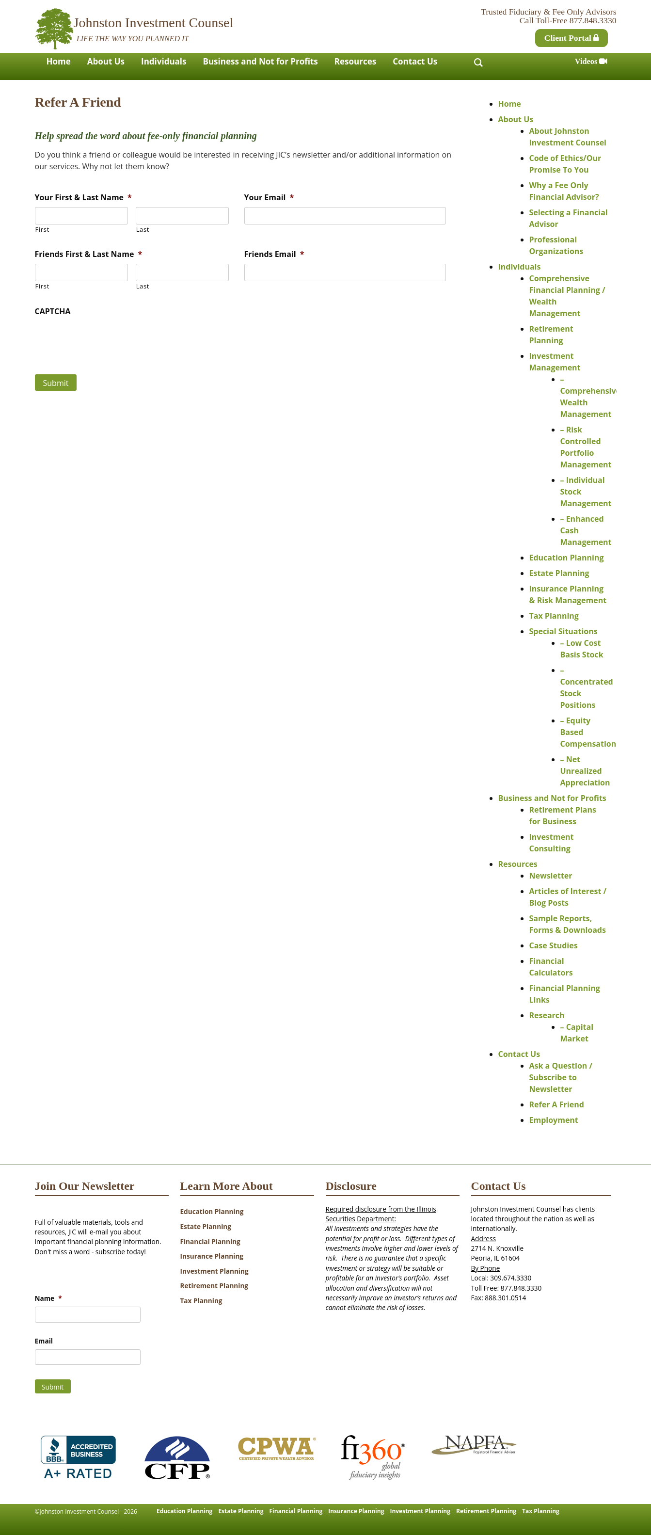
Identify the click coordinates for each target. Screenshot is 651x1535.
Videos (591, 61)
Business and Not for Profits (260, 61)
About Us (106, 61)
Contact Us (415, 61)
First (42, 229)
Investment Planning (214, 1271)
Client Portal (571, 38)
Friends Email (274, 254)
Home (59, 61)
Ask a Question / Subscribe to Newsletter (561, 1077)
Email (44, 1341)
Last (143, 229)
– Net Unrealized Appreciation (585, 771)
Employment (553, 1120)
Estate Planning (559, 573)
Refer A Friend (556, 1104)
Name (48, 1298)
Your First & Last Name (83, 197)
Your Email (269, 197)
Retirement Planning (214, 1285)
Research (547, 1015)
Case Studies (553, 945)
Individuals (163, 61)
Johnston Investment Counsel (154, 22)
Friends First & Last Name (89, 254)
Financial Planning (210, 1241)
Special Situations (563, 631)
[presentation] (108, 340)
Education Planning (566, 557)
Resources (355, 61)
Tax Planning (554, 615)
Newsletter (550, 875)
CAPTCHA (53, 311)
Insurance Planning (212, 1256)
